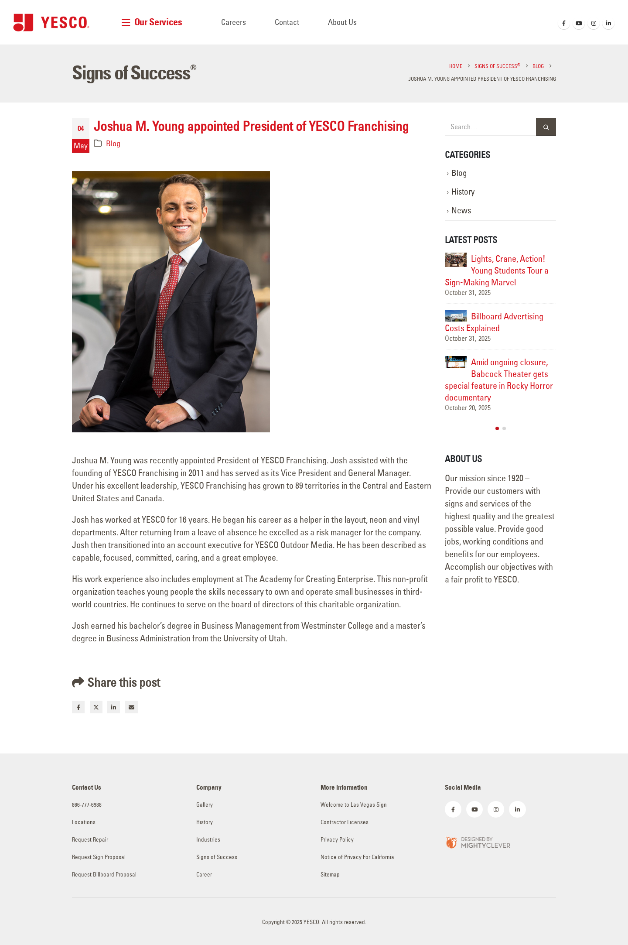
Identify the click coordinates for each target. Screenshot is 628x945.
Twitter (96, 707)
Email (131, 707)
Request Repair (90, 839)
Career (204, 874)
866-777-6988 (87, 804)
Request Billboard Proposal (104, 874)
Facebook (78, 707)
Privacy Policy (337, 839)
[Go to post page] (456, 260)
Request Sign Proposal (99, 857)
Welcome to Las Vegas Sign (354, 804)
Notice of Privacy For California (357, 857)
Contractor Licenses (345, 822)
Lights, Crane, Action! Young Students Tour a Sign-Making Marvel (497, 270)
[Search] (546, 127)
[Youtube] (579, 23)
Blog (113, 143)
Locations (84, 822)
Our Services (158, 22)
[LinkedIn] (608, 23)
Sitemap (330, 874)
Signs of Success (216, 857)
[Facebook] (564, 23)
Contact (287, 22)
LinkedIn (113, 707)
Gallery (204, 804)
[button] (497, 428)
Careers (233, 22)
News (461, 210)
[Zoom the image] (477, 841)
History (462, 192)
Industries (208, 839)
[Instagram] (593, 23)
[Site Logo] (51, 22)
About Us (342, 22)
